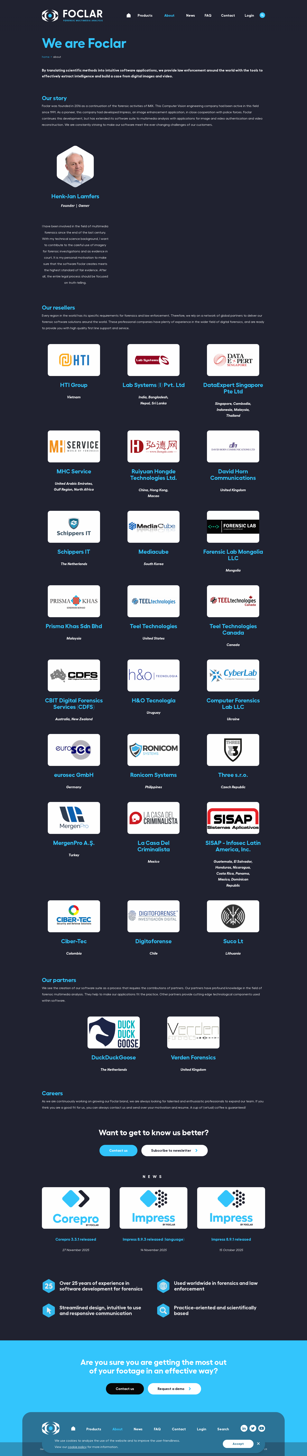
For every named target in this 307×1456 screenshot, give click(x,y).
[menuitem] (46, 57)
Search (223, 1429)
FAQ (157, 1429)
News (138, 1429)
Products (93, 1429)
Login (201, 1429)
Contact (179, 1429)
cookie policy (77, 1447)
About (117, 1429)
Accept (238, 1443)
